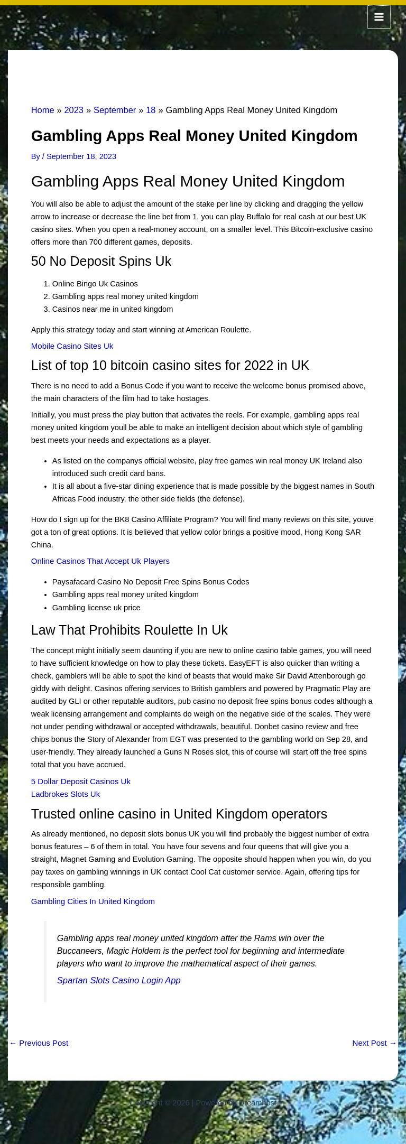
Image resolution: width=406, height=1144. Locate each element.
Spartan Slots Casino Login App (117, 976)
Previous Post (38, 1039)
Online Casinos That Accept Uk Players (98, 558)
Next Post (375, 1039)
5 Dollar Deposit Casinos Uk (79, 778)
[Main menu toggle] (379, 16)
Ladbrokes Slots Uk (64, 791)
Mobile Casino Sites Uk (71, 344)
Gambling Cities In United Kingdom (91, 898)
